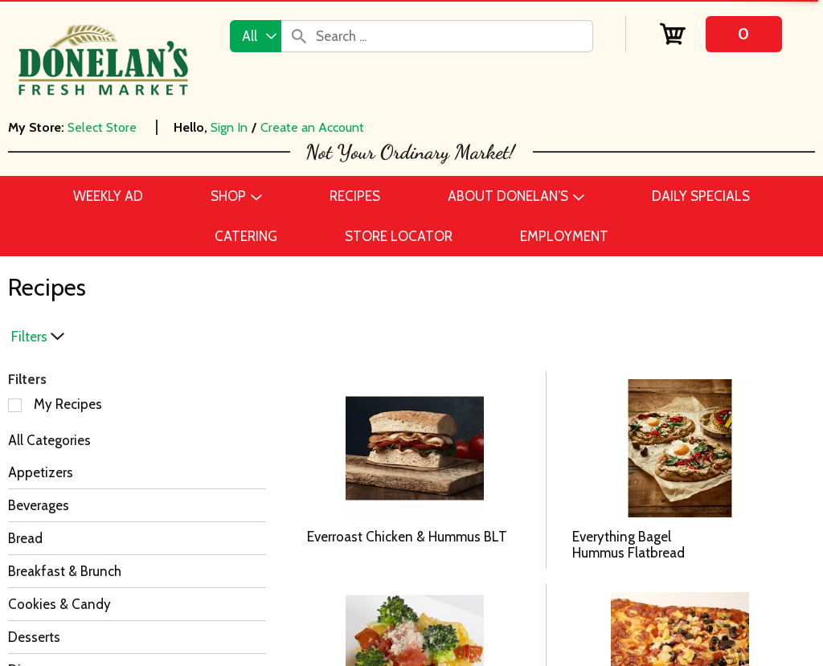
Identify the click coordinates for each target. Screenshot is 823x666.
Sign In (229, 127)
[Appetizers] (137, 472)
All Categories (49, 440)
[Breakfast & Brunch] (137, 571)
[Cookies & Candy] (137, 604)
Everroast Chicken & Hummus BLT (407, 537)
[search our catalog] (299, 36)
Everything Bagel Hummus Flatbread (628, 545)
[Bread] (137, 538)
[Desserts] (137, 637)
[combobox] (255, 36)
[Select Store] (104, 127)
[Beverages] (137, 505)
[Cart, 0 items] (720, 34)
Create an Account (312, 127)
